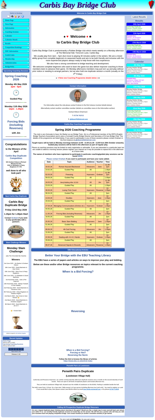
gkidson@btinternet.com (79, 119)
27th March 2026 (139, 43)
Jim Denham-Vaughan (21, 333)
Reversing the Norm (78, 355)
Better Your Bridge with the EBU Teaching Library (78, 255)
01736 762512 (79, 115)
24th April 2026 (139, 24)
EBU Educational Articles (78, 250)
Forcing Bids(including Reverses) (16, 125)
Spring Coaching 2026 (16, 77)
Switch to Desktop (16, 13)
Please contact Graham (56, 159)
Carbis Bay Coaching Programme (78, 124)
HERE (80, 156)
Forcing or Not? (78, 352)
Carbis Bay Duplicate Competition (15, 157)
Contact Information (78, 86)
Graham (15, 218)
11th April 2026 (139, 33)
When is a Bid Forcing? (78, 271)
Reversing (78, 311)
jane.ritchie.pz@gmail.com (92, 389)
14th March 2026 (139, 52)
